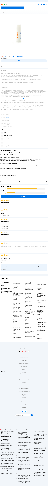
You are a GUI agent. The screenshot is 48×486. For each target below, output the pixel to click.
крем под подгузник (28, 297)
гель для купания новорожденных (16, 324)
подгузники (27, 323)
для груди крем (39, 288)
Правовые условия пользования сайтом (24, 419)
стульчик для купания (28, 328)
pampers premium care (28, 305)
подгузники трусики (28, 306)
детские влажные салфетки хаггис (17, 319)
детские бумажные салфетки (41, 335)
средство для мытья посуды (41, 303)
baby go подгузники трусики (18, 288)
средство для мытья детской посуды (29, 319)
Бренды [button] (2, 281)
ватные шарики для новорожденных (16, 328)
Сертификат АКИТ (24, 366)
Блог (24, 395)
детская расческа (28, 292)
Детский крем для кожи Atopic (6, 12)
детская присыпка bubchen (17, 315)
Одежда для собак (24, 406)
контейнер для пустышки (41, 326)
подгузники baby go (16, 303)
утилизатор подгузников (41, 331)
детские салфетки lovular (17, 316)
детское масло (27, 322)
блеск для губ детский (17, 337)
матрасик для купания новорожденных (40, 312)
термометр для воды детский (29, 335)
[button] (12, 8)
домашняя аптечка (28, 339)
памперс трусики (16, 286)
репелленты (15, 333)
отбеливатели (39, 302)
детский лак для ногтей (17, 334)
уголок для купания (40, 307)
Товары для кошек (24, 400)
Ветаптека (24, 407)
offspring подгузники (17, 298)
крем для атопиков (16, 322)
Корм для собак (24, 404)
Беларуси (29, 422)
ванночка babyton (16, 282)
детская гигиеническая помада (30, 311)
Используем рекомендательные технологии (24, 420)
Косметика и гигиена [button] (5, 282)
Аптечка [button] (2, 285)
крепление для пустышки (41, 329)
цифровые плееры (40, 339)
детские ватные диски (28, 293)
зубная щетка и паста (16, 330)
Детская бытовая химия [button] (5, 288)
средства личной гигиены (41, 292)
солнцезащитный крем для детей (29, 285)
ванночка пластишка (16, 283)
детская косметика (16, 329)
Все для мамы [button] (3, 286)
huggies (38, 334)
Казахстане (26, 422)
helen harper (15, 304)
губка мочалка (39, 319)
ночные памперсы (28, 320)
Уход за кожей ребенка (26, 11)
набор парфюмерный (28, 282)
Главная (2, 11)
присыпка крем (39, 338)
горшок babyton (16, 312)
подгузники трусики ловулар (18, 284)
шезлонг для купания (40, 317)
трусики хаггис (15, 287)
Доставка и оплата (24, 356)
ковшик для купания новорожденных (40, 325)
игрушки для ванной (28, 290)
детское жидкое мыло (28, 332)
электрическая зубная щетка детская (29, 309)
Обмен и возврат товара (24, 359)
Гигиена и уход (7, 11)
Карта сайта (24, 369)
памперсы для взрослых (41, 285)
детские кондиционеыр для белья (41, 301)
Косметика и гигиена (16, 11)
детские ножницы (28, 327)
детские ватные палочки (29, 294)
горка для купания (39, 318)
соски (38, 327)
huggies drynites (27, 301)
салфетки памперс (16, 317)
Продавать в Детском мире (24, 357)
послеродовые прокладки (41, 297)
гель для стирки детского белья (30, 314)
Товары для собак (24, 403)
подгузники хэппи (16, 295)
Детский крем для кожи (36, 11)
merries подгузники (16, 307)
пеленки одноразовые (40, 333)
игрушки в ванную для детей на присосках (42, 323)
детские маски (27, 317)
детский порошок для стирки (41, 306)
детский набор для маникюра (18, 338)
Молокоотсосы (39, 290)
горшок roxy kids (16, 308)
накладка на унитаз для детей (29, 331)
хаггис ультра (27, 302)
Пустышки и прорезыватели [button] (6, 291)
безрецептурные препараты (41, 284)
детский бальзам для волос (29, 289)
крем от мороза (27, 288)
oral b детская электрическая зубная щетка (18, 294)
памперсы (15, 299)
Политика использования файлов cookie (24, 364)
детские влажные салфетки (29, 337)
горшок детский (39, 315)
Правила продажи (24, 360)
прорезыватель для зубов (41, 330)
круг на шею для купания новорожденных (29, 313)
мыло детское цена (28, 283)
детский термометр (28, 333)
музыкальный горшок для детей (30, 324)
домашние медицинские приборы (41, 281)
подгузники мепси (16, 306)
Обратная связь (24, 367)
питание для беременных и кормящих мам (41, 296)
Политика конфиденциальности (24, 363)
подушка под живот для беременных (40, 294)
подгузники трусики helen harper (17, 290)
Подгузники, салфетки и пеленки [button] (5, 293)
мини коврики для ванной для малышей (41, 314)
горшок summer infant (17, 311)
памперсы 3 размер (16, 300)
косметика (38, 289)
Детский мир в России (20, 422)
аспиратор (15, 321)
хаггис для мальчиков (28, 298)
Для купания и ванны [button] (5, 289)
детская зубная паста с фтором (30, 336)
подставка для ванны (40, 310)
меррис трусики (16, 292)
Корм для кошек (24, 401)
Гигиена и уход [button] (3, 283)
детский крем (27, 296)
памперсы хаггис (16, 302)
